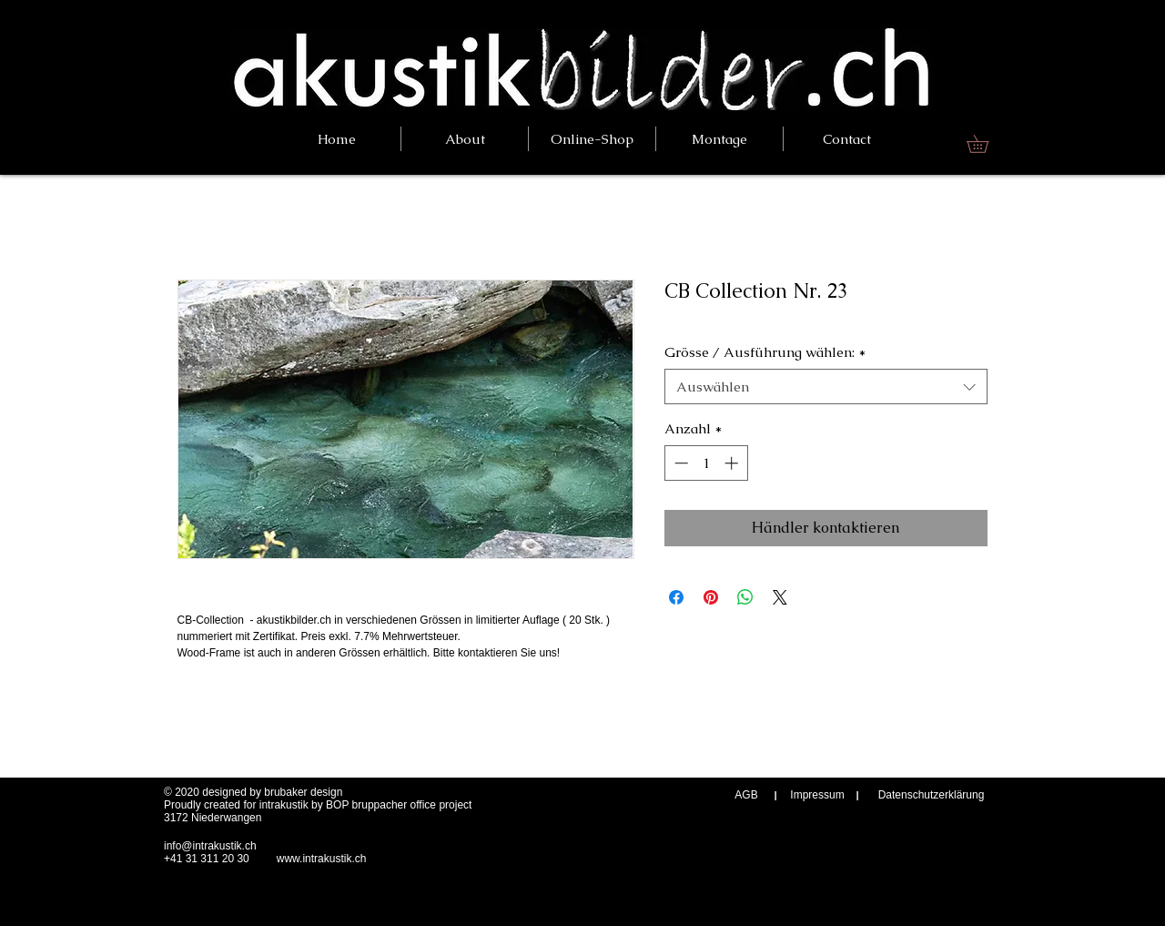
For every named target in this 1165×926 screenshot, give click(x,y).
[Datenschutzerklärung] (931, 795)
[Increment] (733, 463)
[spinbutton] (706, 463)
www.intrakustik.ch (322, 858)
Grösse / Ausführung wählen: (765, 352)
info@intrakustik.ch (210, 846)
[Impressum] (817, 795)
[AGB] (746, 795)
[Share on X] (780, 597)
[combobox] (826, 386)
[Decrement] (679, 463)
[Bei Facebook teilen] (676, 597)
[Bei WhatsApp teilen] (745, 597)
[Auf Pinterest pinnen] (711, 597)
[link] (986, 144)
